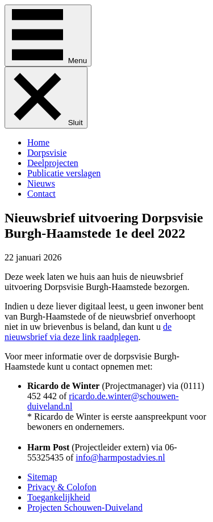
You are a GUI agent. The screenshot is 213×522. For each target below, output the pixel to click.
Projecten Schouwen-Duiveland (85, 507)
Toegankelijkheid (58, 497)
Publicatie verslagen (64, 173)
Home (38, 142)
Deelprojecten (52, 163)
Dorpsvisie (46, 153)
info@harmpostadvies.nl (120, 457)
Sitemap (42, 477)
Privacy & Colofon (62, 487)
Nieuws (41, 183)
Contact (41, 193)
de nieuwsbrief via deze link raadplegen (88, 332)
